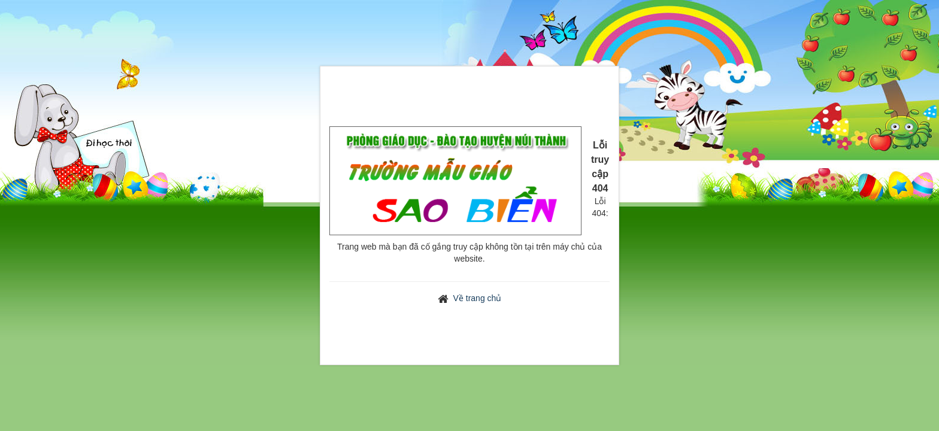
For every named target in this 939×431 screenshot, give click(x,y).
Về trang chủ (477, 298)
